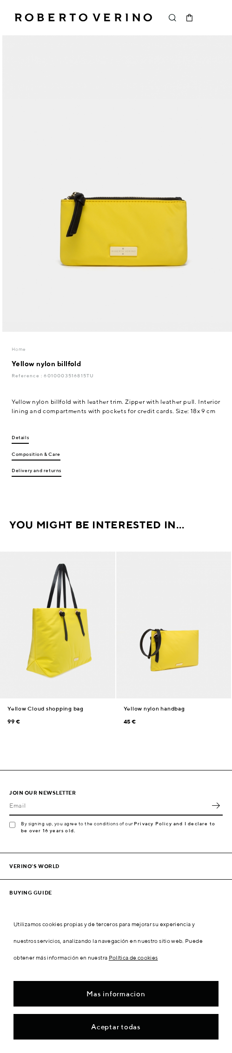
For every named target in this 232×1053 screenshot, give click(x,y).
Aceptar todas (116, 1027)
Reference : (28, 375)
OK (216, 805)
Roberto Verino (83, 17)
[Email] (109, 805)
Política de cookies (133, 957)
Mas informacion (115, 994)
